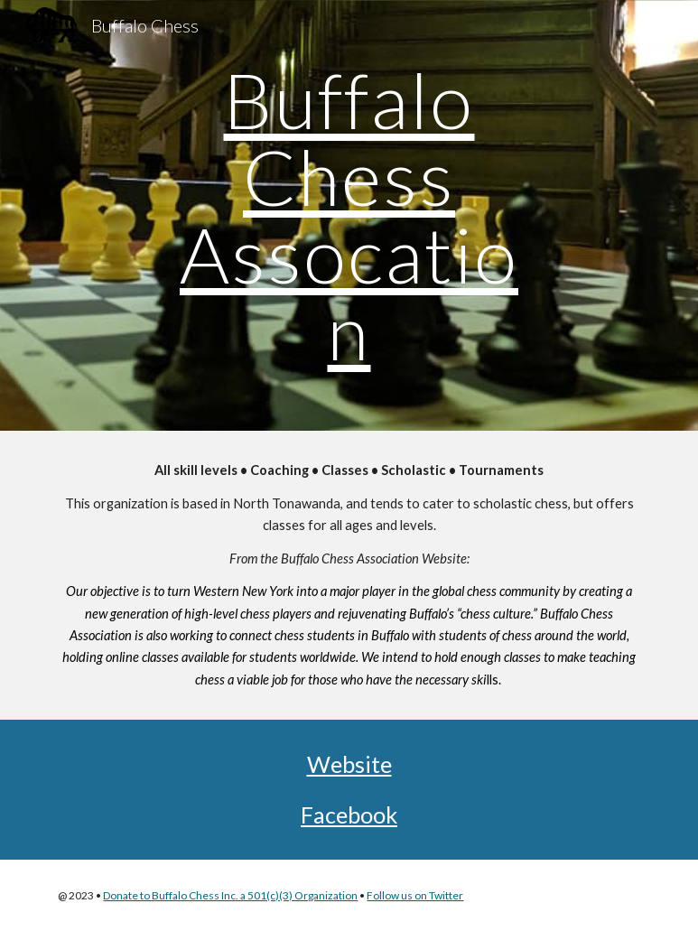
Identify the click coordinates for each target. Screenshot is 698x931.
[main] (348, 215)
